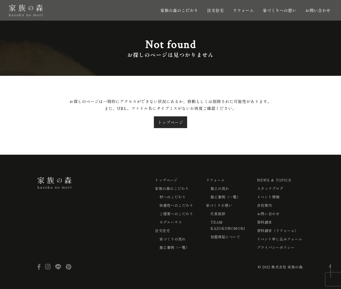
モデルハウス (170, 222)
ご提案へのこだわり (176, 213)
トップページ (170, 122)
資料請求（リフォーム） (277, 230)
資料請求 (264, 222)
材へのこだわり (172, 196)
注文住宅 (215, 10)
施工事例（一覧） (174, 247)
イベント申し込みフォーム (279, 239)
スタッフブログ (270, 188)
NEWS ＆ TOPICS (274, 180)
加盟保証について (225, 236)
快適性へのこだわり (176, 205)
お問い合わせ (318, 10)
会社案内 (264, 205)
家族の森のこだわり (179, 10)
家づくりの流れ (172, 239)
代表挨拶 (217, 213)
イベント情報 (268, 196)
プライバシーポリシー (276, 247)
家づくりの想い (219, 205)
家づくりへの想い (279, 10)
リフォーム (243, 10)
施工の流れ (219, 188)
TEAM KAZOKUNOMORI (227, 225)
